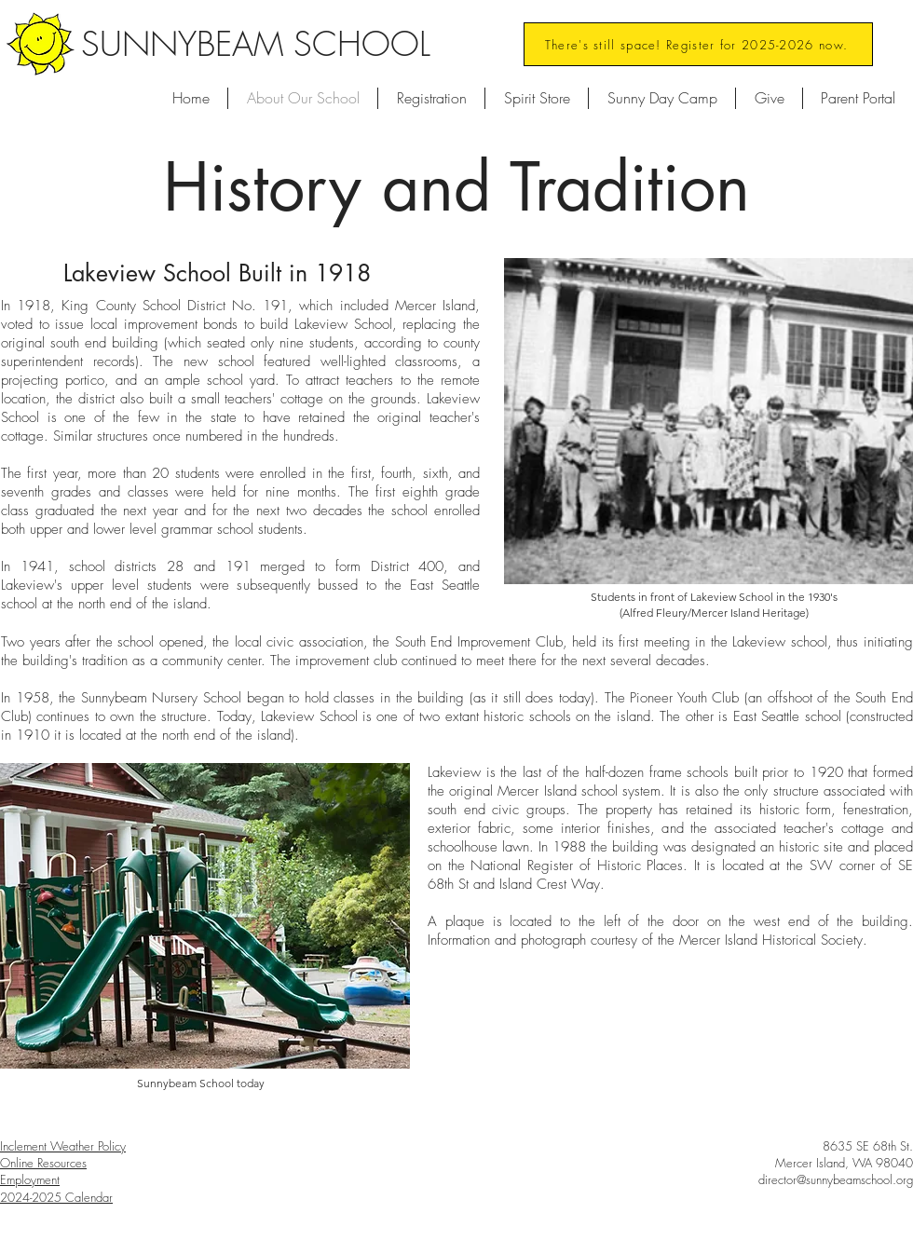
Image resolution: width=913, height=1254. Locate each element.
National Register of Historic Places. (579, 865)
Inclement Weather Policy (63, 1146)
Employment (30, 1179)
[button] (662, 98)
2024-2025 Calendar (56, 1197)
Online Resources (43, 1162)
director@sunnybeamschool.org (835, 1179)
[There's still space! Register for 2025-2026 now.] (698, 44)
